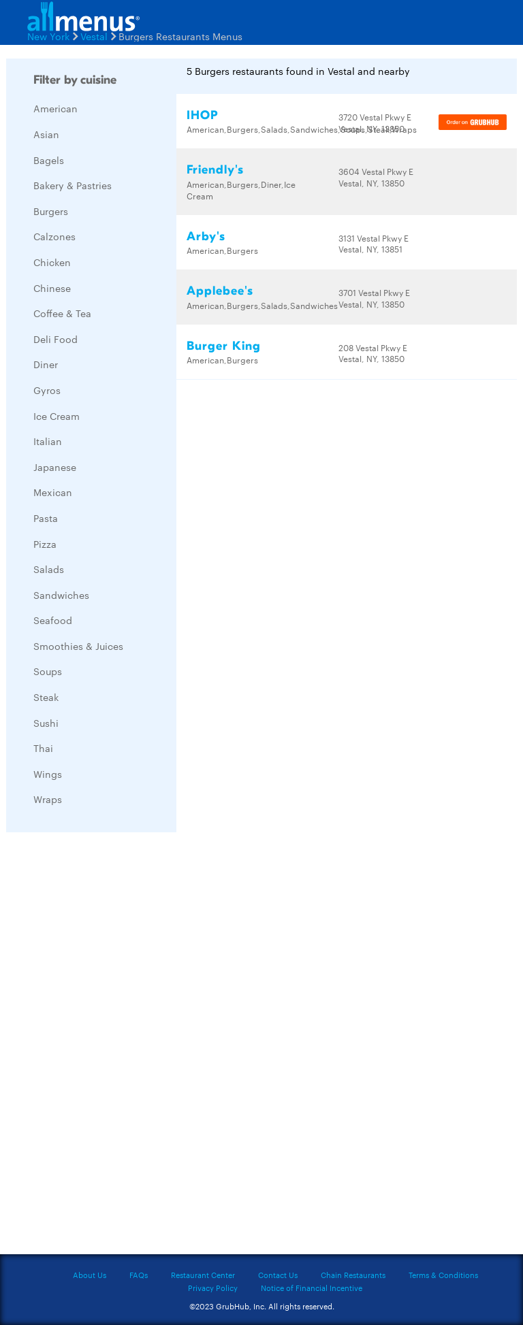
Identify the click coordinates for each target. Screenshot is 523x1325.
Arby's (206, 236)
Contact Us (278, 1274)
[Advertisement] (108, 1047)
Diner (45, 364)
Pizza (45, 544)
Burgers (50, 211)
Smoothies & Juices (78, 646)
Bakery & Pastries (72, 185)
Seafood (52, 620)
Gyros (47, 390)
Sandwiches (61, 595)
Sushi (46, 723)
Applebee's (220, 291)
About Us (89, 1274)
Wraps (47, 799)
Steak (46, 697)
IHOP (202, 115)
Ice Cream (56, 416)
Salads (48, 569)
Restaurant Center (203, 1274)
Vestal (94, 36)
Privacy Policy (213, 1287)
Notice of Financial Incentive (311, 1287)
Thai (43, 748)
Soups (47, 671)
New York (48, 36)
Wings (47, 774)
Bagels (48, 160)
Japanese (54, 467)
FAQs (138, 1274)
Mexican (52, 492)
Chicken (52, 262)
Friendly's (215, 170)
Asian (46, 134)
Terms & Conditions (443, 1274)
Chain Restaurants (353, 1274)
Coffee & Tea (62, 313)
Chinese (52, 288)
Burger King (224, 346)
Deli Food (55, 339)
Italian (47, 441)
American (55, 108)
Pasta (45, 518)
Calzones (54, 236)
